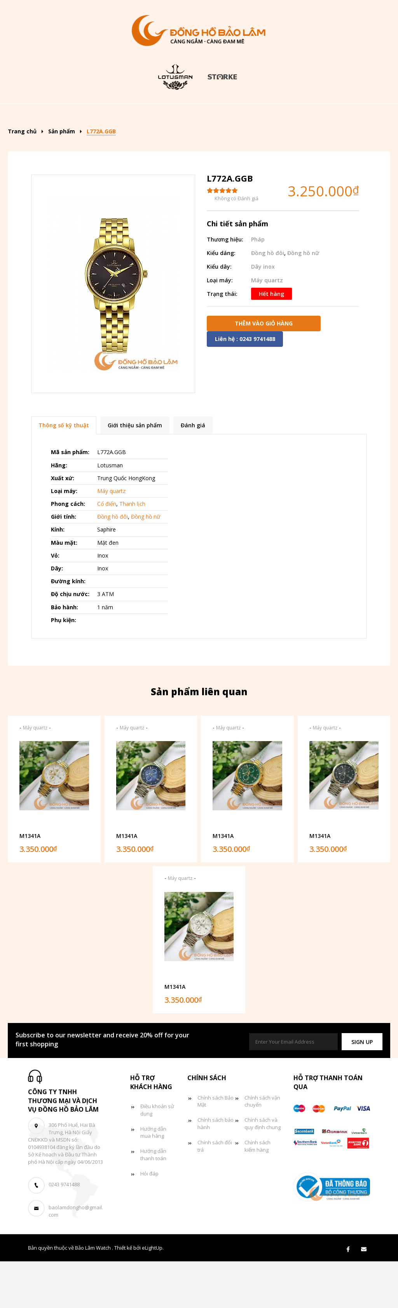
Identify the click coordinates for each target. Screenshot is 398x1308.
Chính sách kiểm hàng (257, 1193)
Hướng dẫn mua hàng (153, 1179)
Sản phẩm (132, 115)
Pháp (258, 286)
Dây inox (263, 313)
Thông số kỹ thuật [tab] (63, 472)
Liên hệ (277, 139)
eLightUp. (153, 1294)
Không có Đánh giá (236, 245)
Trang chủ (79, 115)
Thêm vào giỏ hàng (264, 370)
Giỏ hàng (229, 139)
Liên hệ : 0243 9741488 (245, 385)
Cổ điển (106, 550)
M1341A (29, 882)
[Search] (363, 113)
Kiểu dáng (189, 115)
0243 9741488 (64, 1231)
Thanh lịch (132, 550)
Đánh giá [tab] (193, 472)
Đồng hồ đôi (128, 139)
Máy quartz (267, 326)
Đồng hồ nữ (315, 115)
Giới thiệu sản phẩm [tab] (135, 472)
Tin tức (181, 139)
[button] (362, 1088)
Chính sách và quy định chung (262, 1170)
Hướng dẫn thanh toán (153, 1201)
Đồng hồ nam (253, 115)
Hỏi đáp (149, 1220)
